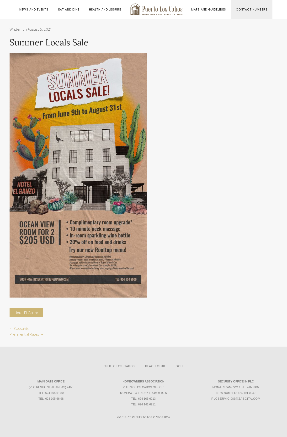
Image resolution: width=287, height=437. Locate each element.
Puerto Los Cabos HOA (153, 417)
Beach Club (155, 366)
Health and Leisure (105, 9)
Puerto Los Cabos (119, 366)
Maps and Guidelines (208, 9)
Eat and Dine (68, 9)
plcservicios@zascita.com (235, 398)
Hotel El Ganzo (26, 312)
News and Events (33, 9)
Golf (179, 366)
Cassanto (19, 328)
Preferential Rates (27, 334)
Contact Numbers (252, 9)
